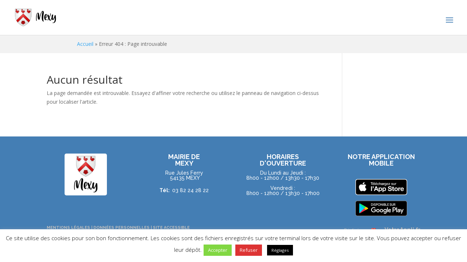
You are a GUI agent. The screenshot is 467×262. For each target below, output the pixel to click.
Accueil (85, 43)
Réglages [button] (280, 250)
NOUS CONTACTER (283, 209)
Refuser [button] (249, 250)
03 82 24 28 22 (190, 190)
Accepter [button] (217, 250)
